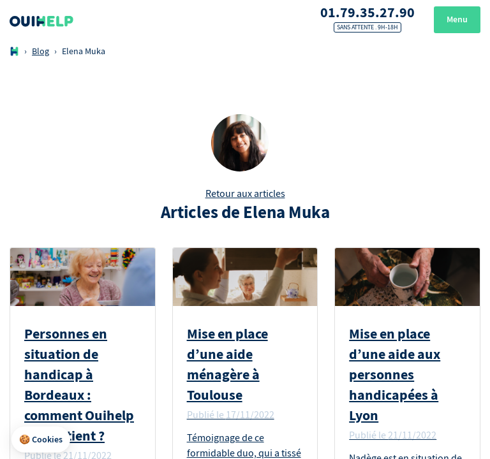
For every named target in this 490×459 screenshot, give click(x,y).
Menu (457, 19)
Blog (40, 51)
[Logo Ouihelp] (41, 19)
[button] (40, 439)
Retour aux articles (245, 193)
